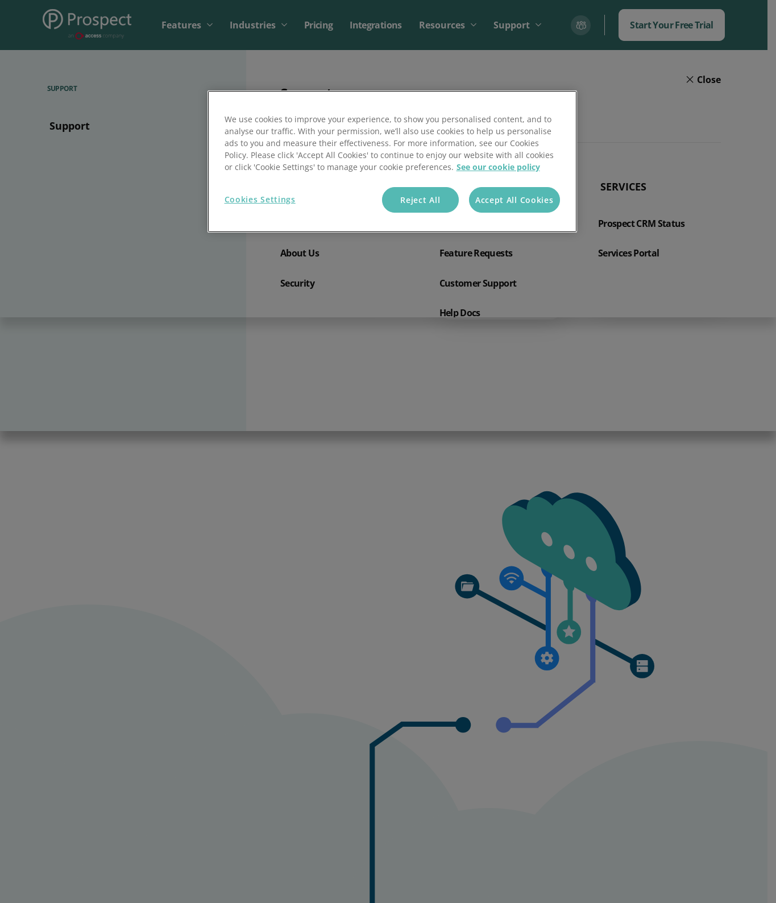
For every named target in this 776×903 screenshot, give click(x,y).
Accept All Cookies (514, 199)
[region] (392, 161)
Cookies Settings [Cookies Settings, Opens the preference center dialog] (260, 199)
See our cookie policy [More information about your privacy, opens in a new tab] (498, 166)
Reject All (420, 199)
